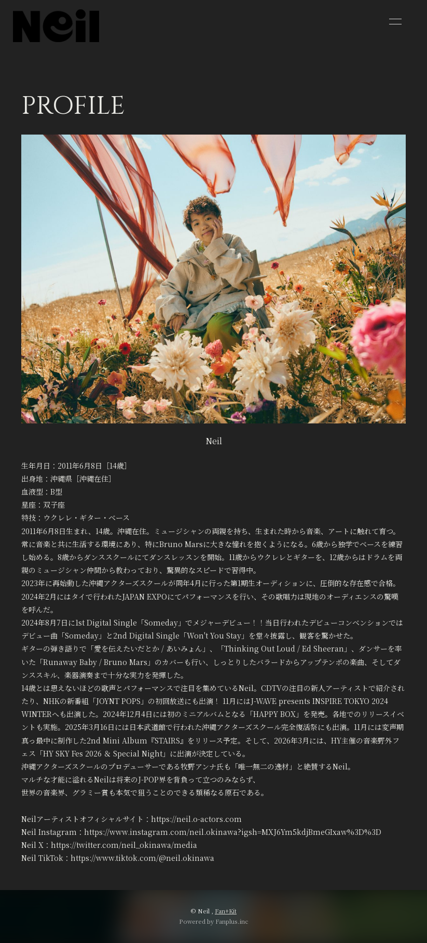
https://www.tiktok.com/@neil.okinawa (142, 858)
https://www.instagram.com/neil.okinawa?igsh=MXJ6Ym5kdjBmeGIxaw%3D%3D (232, 832)
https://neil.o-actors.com (196, 819)
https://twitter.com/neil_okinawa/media (124, 845)
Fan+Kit (226, 911)
